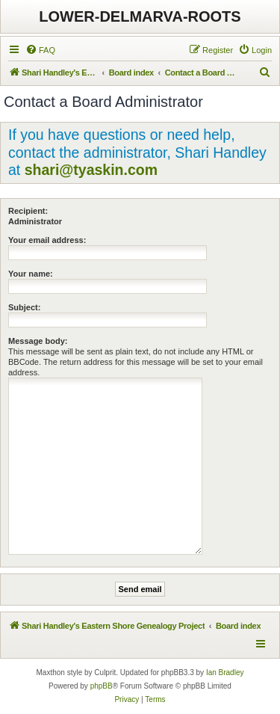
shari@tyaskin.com (91, 169)
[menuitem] (40, 50)
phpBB (101, 686)
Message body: (37, 340)
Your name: (30, 273)
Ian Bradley (225, 672)
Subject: (24, 307)
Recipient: (28, 210)
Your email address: (47, 240)
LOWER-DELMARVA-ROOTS (139, 16)
